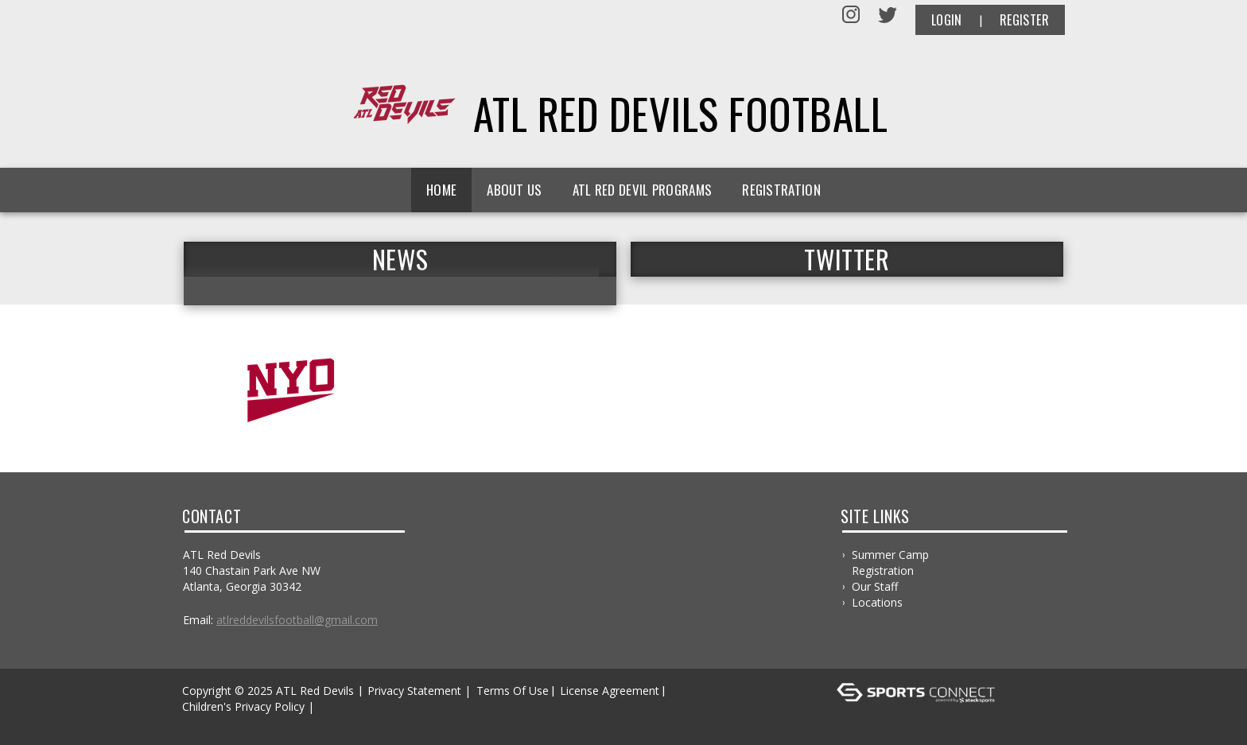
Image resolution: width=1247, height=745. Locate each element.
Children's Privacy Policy (243, 706)
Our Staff (875, 586)
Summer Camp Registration (890, 562)
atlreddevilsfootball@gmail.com (297, 619)
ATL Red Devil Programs (643, 190)
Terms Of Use (512, 690)
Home (441, 190)
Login (946, 19)
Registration (781, 190)
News (400, 259)
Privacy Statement (414, 690)
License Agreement (609, 690)
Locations (877, 602)
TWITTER (846, 259)
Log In (203, 722)
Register (1024, 19)
